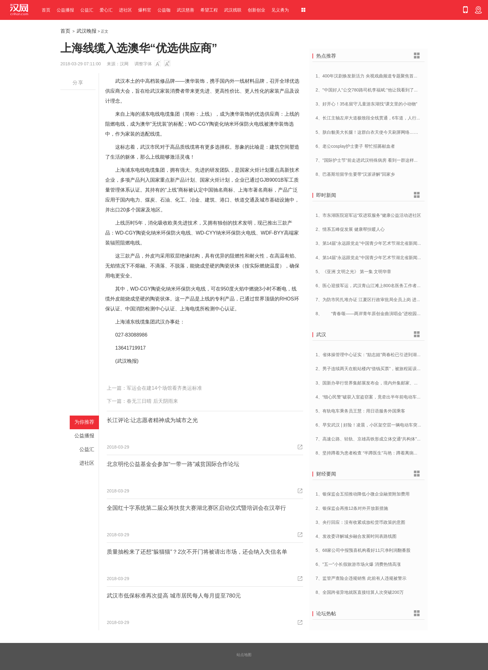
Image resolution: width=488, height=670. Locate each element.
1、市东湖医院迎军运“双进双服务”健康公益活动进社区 (368, 215)
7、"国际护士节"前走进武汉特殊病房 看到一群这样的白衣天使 (376, 160)
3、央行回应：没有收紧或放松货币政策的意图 (360, 522)
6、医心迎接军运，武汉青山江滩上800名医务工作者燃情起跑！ (377, 285)
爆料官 (144, 9)
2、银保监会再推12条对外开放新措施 (352, 508)
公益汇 (86, 9)
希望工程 (209, 9)
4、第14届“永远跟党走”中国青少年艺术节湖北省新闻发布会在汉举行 (382, 257)
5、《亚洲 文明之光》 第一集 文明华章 (353, 271)
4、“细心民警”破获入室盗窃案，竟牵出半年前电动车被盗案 (373, 396)
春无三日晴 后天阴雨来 (152, 401)
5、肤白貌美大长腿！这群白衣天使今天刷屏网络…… (367, 132)
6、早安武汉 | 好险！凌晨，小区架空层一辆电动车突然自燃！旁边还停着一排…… (395, 424)
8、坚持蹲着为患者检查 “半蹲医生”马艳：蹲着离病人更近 (371, 452)
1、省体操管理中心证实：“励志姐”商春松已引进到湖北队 (370, 354)
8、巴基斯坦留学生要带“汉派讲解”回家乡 (355, 174)
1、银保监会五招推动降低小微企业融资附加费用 (363, 493)
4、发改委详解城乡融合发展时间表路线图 (356, 536)
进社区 (125, 9)
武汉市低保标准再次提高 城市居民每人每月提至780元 (174, 596)
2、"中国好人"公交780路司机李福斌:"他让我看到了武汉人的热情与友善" (385, 89)
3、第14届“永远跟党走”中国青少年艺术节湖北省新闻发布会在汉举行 (382, 243)
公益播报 (65, 9)
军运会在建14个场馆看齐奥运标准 (164, 388)
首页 (46, 9)
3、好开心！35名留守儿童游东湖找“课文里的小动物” (366, 103)
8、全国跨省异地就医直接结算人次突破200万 (360, 592)
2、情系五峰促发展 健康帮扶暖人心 (350, 229)
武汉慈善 (185, 9)
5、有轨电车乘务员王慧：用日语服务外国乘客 (360, 410)
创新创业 (256, 9)
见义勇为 (280, 9)
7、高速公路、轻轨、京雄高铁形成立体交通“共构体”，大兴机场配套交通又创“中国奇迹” (400, 438)
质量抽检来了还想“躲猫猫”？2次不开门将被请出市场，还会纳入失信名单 (197, 552)
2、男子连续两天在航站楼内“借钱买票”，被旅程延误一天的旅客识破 (381, 368)
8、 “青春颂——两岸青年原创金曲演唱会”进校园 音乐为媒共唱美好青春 (389, 313)
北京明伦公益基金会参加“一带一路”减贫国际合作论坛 (173, 464)
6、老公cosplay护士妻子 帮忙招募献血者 (355, 146)
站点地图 (244, 655)
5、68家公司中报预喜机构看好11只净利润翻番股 (363, 550)
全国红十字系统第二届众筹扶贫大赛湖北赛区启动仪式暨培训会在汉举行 (196, 508)
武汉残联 (233, 9)
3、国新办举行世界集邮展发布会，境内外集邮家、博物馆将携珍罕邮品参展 (389, 382)
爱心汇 (106, 9)
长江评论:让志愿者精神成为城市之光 (152, 420)
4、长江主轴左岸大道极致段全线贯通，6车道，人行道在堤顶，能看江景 (386, 117)
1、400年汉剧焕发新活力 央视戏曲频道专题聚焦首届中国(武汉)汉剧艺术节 (388, 75)
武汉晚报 (86, 31)
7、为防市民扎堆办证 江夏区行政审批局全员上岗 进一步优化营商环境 (383, 299)
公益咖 (164, 9)
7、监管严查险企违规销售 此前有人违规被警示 (361, 578)
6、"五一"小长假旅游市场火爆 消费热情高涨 (358, 564)
